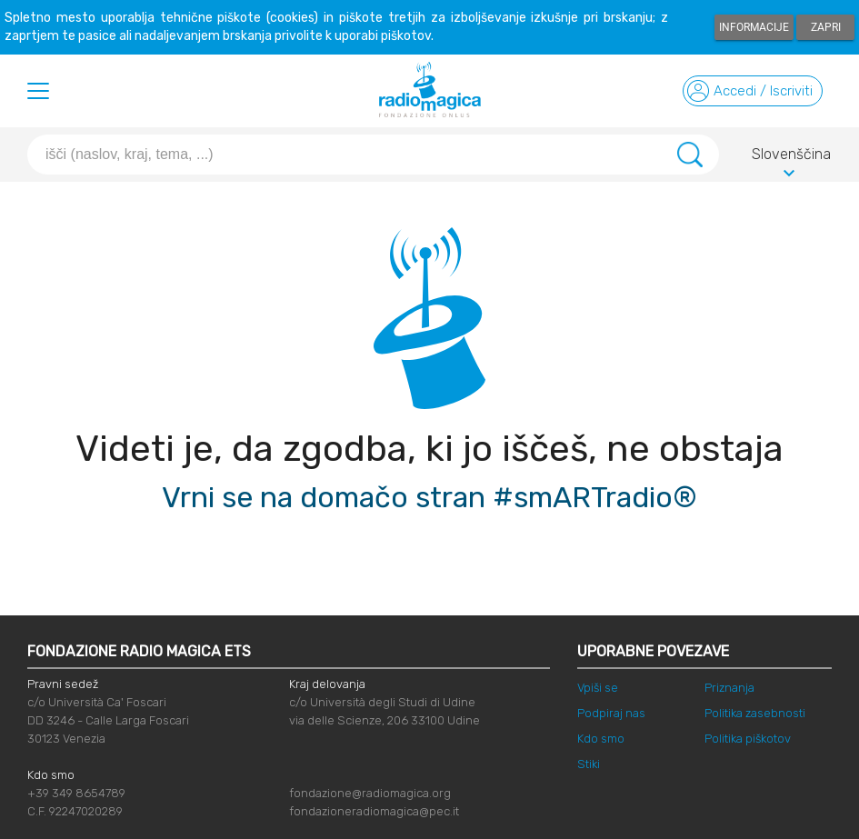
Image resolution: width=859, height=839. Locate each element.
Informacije (754, 27)
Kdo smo (600, 738)
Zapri (826, 27)
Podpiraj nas (611, 713)
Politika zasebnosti (754, 713)
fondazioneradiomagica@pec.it (374, 811)
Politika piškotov (747, 738)
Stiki (588, 764)
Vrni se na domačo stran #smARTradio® (429, 497)
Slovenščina (791, 157)
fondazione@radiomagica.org (370, 793)
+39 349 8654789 (76, 793)
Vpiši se (597, 687)
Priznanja (729, 687)
